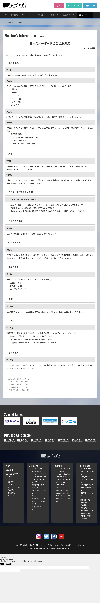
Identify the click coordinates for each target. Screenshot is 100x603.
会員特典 (84, 519)
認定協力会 (11, 493)
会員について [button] (85, 14)
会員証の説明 (85, 513)
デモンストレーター (63, 479)
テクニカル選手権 (63, 468)
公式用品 (11, 490)
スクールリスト (61, 487)
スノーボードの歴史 (14, 487)
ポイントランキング (39, 474)
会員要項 (84, 508)
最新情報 (14, 14)
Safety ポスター (86, 477)
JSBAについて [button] (27, 14)
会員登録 (84, 502)
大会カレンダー (37, 468)
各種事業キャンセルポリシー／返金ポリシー (60, 545)
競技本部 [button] (42, 14)
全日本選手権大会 (39, 477)
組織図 (10, 476)
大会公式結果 (36, 471)
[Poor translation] (9, 564)
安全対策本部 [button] (69, 14)
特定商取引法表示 (21, 545)
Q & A (59, 5)
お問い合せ (80, 545)
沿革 (9, 479)
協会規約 (11, 482)
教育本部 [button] (55, 14)
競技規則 (35, 496)
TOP (5, 14)
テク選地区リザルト (63, 471)
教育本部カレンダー (63, 493)
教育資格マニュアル (63, 490)
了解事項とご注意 (87, 510)
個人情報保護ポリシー (37, 545)
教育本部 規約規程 (63, 496)
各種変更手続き (86, 516)
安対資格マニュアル (87, 485)
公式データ (11, 484)
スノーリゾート (86, 468)
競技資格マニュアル (39, 498)
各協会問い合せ (13, 495)
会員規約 (84, 505)
